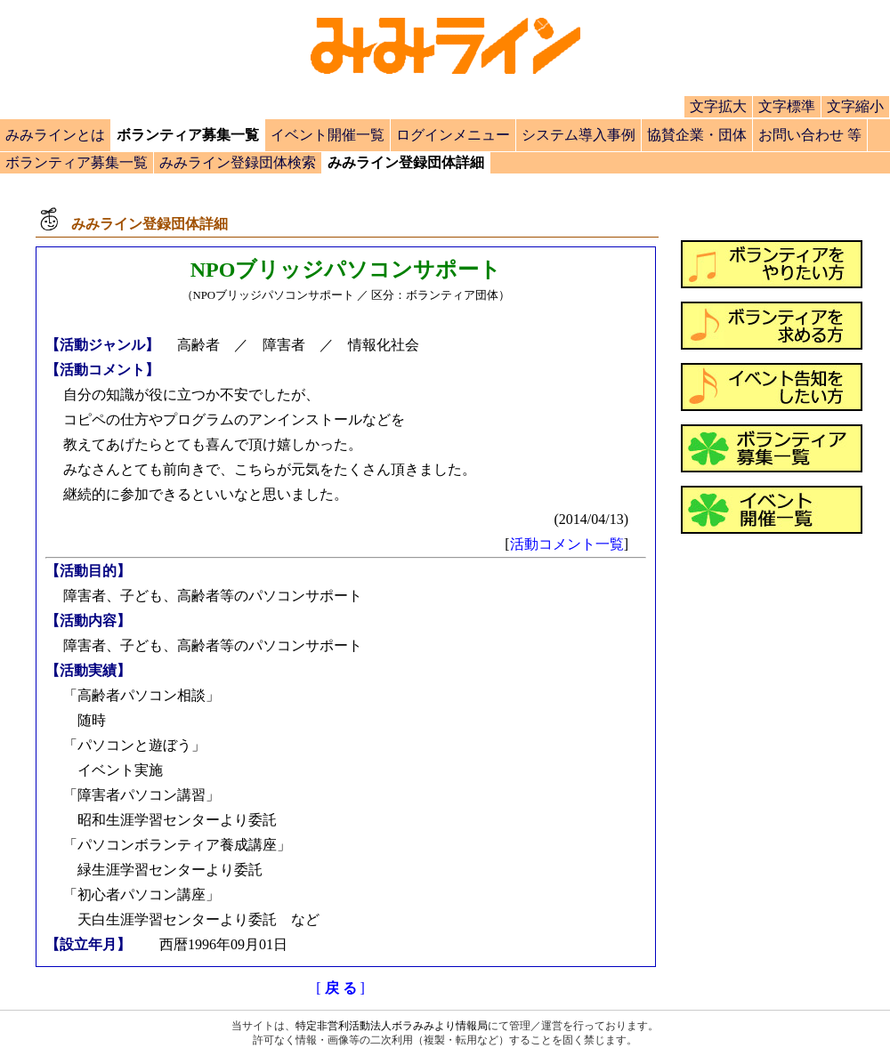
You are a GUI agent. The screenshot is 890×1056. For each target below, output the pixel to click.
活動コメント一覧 (567, 544)
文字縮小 (855, 106)
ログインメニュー (453, 134)
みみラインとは (55, 134)
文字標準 (786, 106)
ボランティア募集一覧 (76, 162)
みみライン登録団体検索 (237, 162)
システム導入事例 (578, 134)
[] (340, 988)
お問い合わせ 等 (810, 134)
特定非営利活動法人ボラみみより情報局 (391, 1026)
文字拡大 (718, 106)
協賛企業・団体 (697, 134)
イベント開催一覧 (327, 134)
